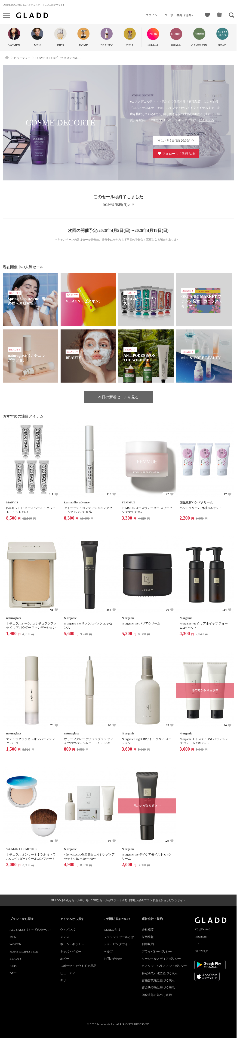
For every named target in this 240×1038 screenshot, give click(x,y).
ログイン (151, 15)
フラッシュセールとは (119, 937)
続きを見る (206, 120)
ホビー (64, 958)
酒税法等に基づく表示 (157, 995)
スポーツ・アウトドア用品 (78, 966)
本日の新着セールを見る (118, 397)
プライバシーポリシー (157, 951)
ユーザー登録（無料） (179, 15)
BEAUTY (16, 958)
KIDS (13, 966)
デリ (63, 980)
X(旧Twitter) (202, 929)
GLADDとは (112, 929)
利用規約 (148, 944)
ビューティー (69, 973)
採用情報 (148, 937)
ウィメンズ (67, 929)
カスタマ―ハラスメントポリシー (164, 966)
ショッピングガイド (117, 944)
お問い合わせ (113, 958)
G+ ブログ (201, 951)
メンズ (64, 937)
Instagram (200, 936)
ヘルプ (108, 951)
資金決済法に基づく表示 (158, 987)
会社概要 (148, 929)
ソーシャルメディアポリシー (161, 958)
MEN (13, 937)
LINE (197, 944)
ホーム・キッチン (72, 944)
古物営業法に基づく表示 (158, 980)
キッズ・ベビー (70, 951)
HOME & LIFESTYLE (24, 951)
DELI (13, 973)
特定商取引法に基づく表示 (160, 973)
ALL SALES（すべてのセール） (31, 929)
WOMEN (16, 944)
